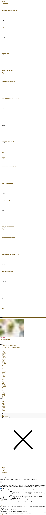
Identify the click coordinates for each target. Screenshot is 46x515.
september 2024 (4, 358)
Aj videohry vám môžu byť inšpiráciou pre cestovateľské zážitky (8, 141)
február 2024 (3, 362)
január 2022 (3, 377)
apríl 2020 (3, 390)
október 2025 (3, 352)
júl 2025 (3, 354)
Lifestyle (2, 72)
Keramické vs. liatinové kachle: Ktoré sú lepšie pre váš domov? (7, 115)
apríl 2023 (3, 368)
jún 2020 (3, 389)
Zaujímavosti (3, 152)
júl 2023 (3, 366)
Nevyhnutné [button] (2, 487)
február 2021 (3, 384)
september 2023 (4, 365)
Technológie (3, 408)
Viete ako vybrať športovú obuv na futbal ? (6, 200)
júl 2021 (3, 381)
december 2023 (4, 363)
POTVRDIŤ (1, 514)
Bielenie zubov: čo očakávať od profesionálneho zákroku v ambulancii (10, 345)
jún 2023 (3, 367)
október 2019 (3, 394)
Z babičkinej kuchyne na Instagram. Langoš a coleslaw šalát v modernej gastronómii (12, 347)
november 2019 (4, 393)
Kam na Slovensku (3, 309)
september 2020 (4, 387)
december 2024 (4, 357)
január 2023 (3, 370)
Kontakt (2, 415)
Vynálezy (3, 409)
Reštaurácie (3, 407)
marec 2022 (3, 376)
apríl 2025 (3, 355)
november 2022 (4, 371)
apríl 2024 (3, 361)
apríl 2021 (3, 383)
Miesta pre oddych (5, 3)
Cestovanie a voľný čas (5, 74)
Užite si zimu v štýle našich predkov (6, 346)
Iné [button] (0, 510)
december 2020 (4, 385)
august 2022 (3, 373)
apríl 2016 (3, 397)
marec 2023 (3, 369)
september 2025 (4, 353)
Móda (2, 405)
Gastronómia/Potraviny (4, 472)
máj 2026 (3, 350)
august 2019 (3, 395)
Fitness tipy (4, 2)
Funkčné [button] (1, 500)
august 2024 (3, 359)
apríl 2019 (3, 396)
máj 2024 (3, 360)
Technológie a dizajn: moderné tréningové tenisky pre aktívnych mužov (8, 81)
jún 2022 (3, 374)
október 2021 (3, 379)
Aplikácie (3, 399)
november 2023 (4, 364)
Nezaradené (3, 406)
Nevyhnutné (2, 488)
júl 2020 (3, 388)
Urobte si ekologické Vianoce (5, 339)
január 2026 (3, 351)
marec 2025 (3, 356)
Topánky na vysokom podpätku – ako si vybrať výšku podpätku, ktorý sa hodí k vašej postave (10, 98)
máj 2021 (3, 382)
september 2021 (4, 380)
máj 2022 (3, 375)
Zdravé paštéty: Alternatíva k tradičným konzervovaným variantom (8, 27)
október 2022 (3, 372)
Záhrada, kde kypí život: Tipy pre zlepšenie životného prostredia (8, 70)
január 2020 (3, 392)
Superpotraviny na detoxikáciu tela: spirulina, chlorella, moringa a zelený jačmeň (9, 10)
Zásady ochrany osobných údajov (5, 416)
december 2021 (4, 378)
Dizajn (3, 73)
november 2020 (4, 386)
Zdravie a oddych (3, 1)
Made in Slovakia (3, 156)
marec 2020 (3, 391)
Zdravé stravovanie (4, 411)
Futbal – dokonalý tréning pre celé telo (5, 53)
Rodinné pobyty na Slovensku (4, 288)
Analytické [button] (1, 505)
